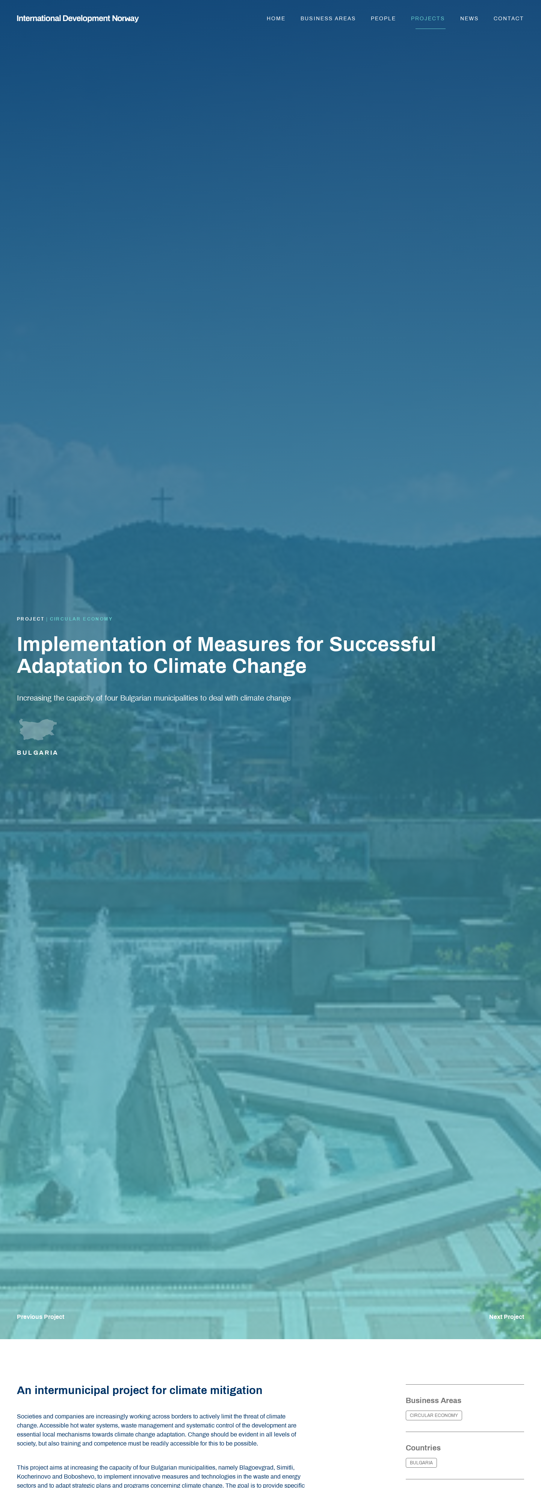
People (383, 18)
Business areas (328, 18)
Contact (509, 18)
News (469, 18)
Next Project (506, 1317)
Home (276, 18)
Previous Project (40, 1317)
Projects (428, 18)
